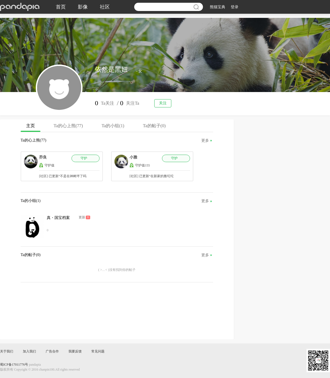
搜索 (196, 7)
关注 (163, 103)
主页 (30, 127)
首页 (61, 7)
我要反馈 (75, 351)
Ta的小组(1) (112, 125)
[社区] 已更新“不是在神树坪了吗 (62, 176)
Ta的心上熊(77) (68, 125)
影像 (83, 7)
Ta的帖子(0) (154, 125)
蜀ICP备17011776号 (14, 364)
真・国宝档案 (58, 218)
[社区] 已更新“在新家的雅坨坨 (152, 176)
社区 (105, 7)
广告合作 (52, 351)
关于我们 (6, 351)
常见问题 (98, 351)
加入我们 (29, 351)
